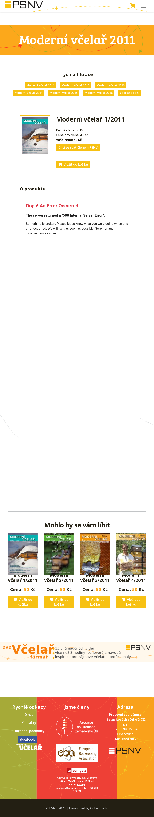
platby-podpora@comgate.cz (70, 786)
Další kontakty (125, 739)
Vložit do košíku (73, 164)
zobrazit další (129, 93)
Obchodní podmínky (29, 731)
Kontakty (29, 722)
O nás (28, 714)
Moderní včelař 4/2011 (131, 577)
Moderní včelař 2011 (40, 85)
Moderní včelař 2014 (29, 93)
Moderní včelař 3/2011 (95, 577)
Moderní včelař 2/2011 (59, 577)
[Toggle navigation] (143, 6)
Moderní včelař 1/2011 (23, 577)
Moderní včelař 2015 (64, 93)
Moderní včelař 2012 (75, 85)
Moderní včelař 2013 (111, 85)
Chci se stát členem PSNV (78, 147)
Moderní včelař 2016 (99, 93)
